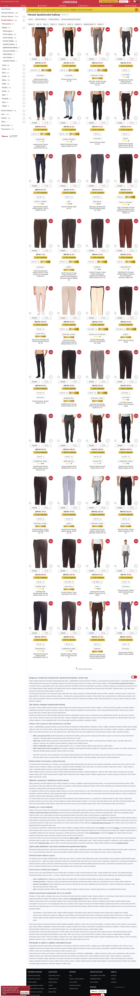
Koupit (34, 59)
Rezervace (83, 6)
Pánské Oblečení (7, 20)
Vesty (4, 102)
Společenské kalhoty (10, 47)
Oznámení (42, 6)
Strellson (116, 828)
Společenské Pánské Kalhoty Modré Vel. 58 (125, 467)
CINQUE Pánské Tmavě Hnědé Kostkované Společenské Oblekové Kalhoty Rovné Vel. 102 (97, 274)
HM (69, 201)
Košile (4, 84)
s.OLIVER (125, 74)
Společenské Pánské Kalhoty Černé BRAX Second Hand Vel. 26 (126, 145)
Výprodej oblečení (7, 13)
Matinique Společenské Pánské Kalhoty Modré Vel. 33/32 (97, 208)
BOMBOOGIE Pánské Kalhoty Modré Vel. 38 (69, 405)
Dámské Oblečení (7, 16)
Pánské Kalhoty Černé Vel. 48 (69, 80)
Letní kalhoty (7, 57)
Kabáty (4, 106)
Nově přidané (6, 9)
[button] (35, 70)
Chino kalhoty (8, 34)
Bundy (4, 91)
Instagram (114, 982)
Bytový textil (5, 125)
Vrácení (51, 985)
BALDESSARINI (94, 833)
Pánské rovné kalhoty (34, 979)
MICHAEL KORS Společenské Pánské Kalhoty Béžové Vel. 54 (69, 342)
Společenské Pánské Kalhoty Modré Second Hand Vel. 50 (40, 468)
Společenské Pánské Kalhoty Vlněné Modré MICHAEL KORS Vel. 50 (97, 531)
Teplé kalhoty (7, 54)
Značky (62, 6)
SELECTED (40, 139)
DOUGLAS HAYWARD (97, 334)
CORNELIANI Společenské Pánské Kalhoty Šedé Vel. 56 (40, 593)
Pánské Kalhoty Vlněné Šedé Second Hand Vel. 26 (69, 655)
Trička (4, 65)
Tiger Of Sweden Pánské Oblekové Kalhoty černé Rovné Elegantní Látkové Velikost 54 (125, 210)
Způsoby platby (53, 982)
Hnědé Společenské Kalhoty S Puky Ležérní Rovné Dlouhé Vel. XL (40, 81)
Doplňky (4, 118)
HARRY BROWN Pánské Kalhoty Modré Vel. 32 (69, 145)
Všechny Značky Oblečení (76, 979)
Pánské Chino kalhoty (34, 975)
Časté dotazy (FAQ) (54, 975)
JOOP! (68, 267)
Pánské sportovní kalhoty (35, 992)
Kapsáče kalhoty (9, 44)
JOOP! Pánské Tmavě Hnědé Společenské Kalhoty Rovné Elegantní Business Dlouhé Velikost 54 (69, 276)
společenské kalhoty (76, 898)
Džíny (4, 73)
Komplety (5, 98)
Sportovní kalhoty (9, 51)
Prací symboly (73, 982)
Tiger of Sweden (125, 202)
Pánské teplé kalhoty (34, 995)
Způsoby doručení (54, 979)
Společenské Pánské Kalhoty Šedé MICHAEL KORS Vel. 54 (97, 405)
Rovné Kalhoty (8, 38)
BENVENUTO (126, 267)
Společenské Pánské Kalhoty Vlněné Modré (125, 653)
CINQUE (97, 267)
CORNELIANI (40, 586)
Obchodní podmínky (75, 985)
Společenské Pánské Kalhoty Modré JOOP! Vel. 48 (69, 531)
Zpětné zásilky (53, 988)
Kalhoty (4, 27)
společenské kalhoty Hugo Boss (101, 823)
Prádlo (4, 76)
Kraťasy (4, 87)
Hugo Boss (40, 333)
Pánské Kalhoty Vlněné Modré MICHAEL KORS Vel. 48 (40, 531)
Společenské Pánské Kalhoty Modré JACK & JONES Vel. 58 (40, 208)
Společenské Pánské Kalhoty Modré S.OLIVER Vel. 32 (126, 81)
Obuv (3, 114)
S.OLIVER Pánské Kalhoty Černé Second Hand (126, 404)
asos (97, 586)
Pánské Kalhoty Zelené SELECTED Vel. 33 (97, 467)
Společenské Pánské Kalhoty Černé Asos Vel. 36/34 (97, 593)
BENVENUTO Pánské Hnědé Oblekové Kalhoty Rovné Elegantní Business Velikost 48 (125, 274)
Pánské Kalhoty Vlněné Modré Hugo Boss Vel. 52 (126, 531)
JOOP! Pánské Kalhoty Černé (126, 341)
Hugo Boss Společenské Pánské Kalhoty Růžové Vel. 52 (40, 341)
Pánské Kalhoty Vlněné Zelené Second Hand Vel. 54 (126, 592)
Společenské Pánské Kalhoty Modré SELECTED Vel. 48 (40, 146)
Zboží (6, 6)
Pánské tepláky (8, 41)
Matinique (97, 201)
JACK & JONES (40, 201)
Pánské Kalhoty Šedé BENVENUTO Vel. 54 (68, 467)
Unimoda (40, 75)
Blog (70, 975)
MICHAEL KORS (97, 75)
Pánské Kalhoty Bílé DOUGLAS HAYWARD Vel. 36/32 (97, 341)
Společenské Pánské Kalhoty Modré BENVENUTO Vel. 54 (40, 655)
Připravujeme (6, 24)
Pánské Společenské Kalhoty (36, 988)
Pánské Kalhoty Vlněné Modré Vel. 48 (40, 402)
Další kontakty (94, 982)
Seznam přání (107, 6)
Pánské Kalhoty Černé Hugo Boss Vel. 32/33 (69, 593)
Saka (3, 95)
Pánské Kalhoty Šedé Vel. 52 (68, 207)
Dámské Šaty (52, 992)
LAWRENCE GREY (40, 461)
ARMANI (97, 648)
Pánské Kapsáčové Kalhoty (35, 985)
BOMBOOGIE (69, 398)
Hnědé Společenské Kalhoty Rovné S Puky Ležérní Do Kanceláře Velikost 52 (40, 273)
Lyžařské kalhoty (9, 61)
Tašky (3, 122)
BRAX (126, 138)
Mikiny (4, 80)
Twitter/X (113, 979)
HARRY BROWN (69, 139)
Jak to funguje (131, 6)
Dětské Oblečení (7, 110)
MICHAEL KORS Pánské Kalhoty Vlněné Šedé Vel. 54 (97, 83)
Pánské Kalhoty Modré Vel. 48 (97, 143)
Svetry (4, 69)
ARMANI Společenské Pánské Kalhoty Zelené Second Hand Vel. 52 (97, 656)
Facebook (113, 975)
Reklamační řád (73, 988)
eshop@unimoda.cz (95, 978)
